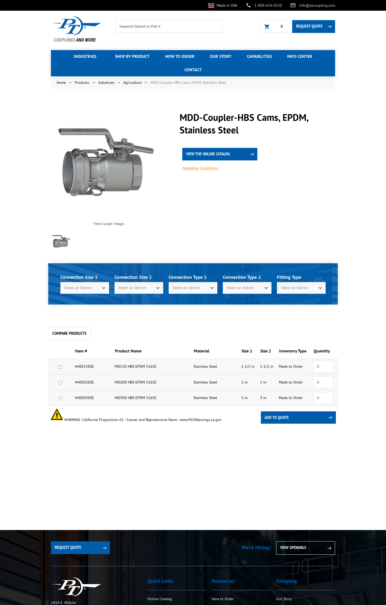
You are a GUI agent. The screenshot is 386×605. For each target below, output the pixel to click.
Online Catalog (159, 598)
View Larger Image (109, 223)
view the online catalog (208, 154)
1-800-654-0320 (268, 5)
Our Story (284, 598)
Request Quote (309, 26)
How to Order (223, 598)
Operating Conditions (200, 168)
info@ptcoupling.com (317, 5)
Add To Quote (277, 417)
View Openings (293, 547)
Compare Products (69, 333)
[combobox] (84, 288)
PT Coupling (76, 586)
